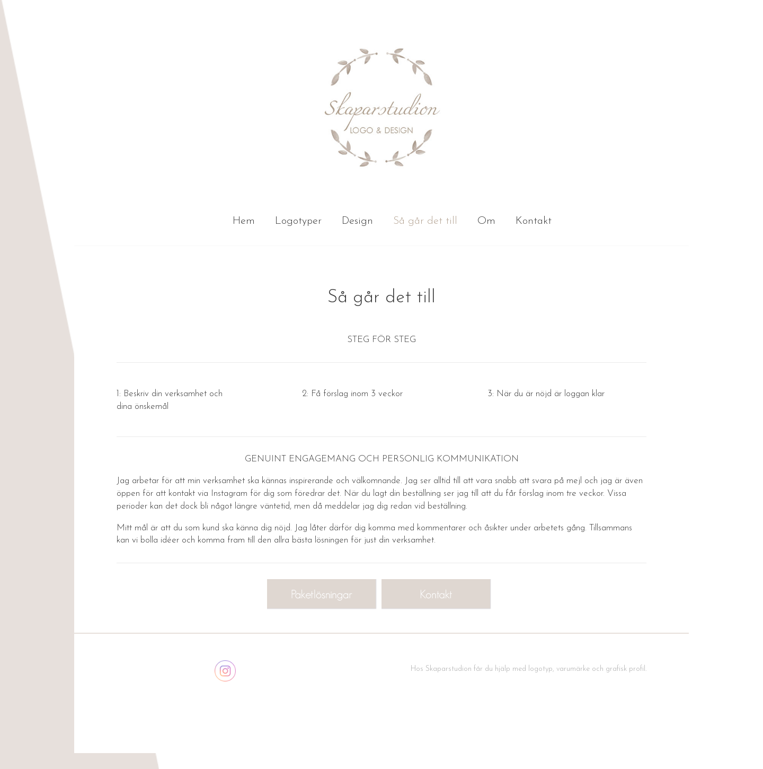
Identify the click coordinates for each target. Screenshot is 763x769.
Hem (244, 221)
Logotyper (298, 221)
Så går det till (425, 221)
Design (357, 221)
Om (486, 221)
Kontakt (534, 221)
